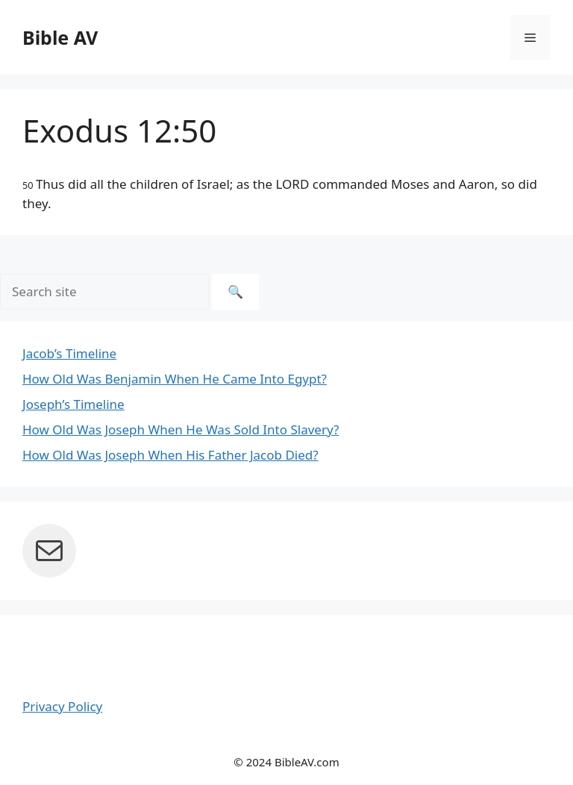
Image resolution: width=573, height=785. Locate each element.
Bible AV (60, 37)
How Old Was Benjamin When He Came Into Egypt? (174, 378)
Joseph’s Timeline (73, 404)
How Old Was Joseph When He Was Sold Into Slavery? (180, 429)
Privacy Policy (62, 706)
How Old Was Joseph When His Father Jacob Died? (170, 454)
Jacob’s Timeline (69, 353)
